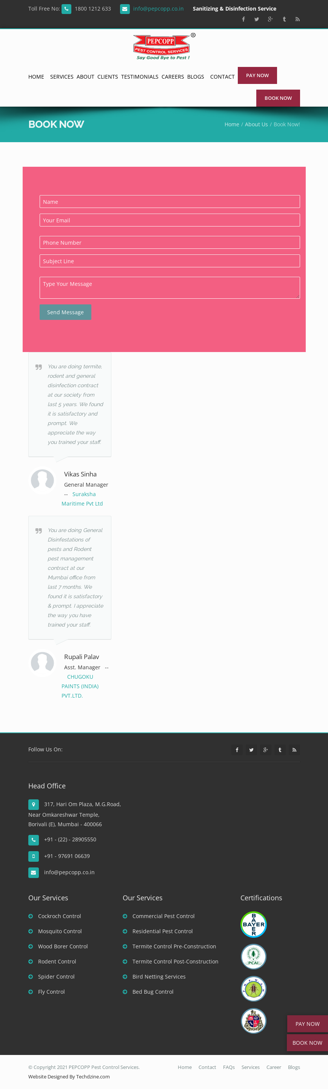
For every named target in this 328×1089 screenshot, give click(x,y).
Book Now (278, 98)
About (85, 76)
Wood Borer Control (58, 946)
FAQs (229, 1067)
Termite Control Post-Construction (171, 961)
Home (36, 76)
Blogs (195, 76)
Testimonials (140, 76)
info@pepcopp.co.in (158, 8)
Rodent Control (52, 961)
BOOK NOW (307, 1042)
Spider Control (51, 976)
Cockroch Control (54, 916)
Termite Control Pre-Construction (169, 946)
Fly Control (46, 991)
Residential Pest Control (158, 931)
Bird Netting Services (154, 976)
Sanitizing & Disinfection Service (234, 8)
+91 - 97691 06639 (66, 855)
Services (62, 76)
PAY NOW (308, 1023)
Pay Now (257, 75)
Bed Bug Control (148, 991)
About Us (256, 124)
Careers (173, 76)
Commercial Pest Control (159, 916)
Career (273, 1067)
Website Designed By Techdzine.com (69, 1076)
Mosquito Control (55, 931)
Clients (107, 76)
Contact (222, 76)
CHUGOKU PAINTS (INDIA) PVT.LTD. (80, 686)
